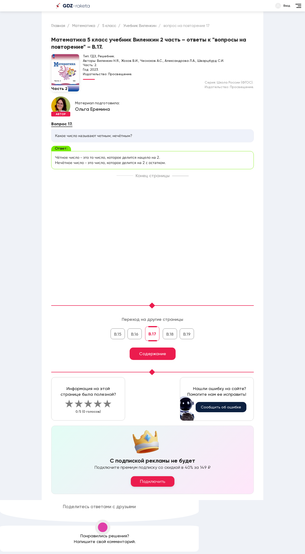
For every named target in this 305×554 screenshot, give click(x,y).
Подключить (152, 481)
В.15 (117, 334)
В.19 (186, 334)
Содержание (152, 353)
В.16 (134, 334)
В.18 (169, 334)
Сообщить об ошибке (221, 407)
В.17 (152, 334)
